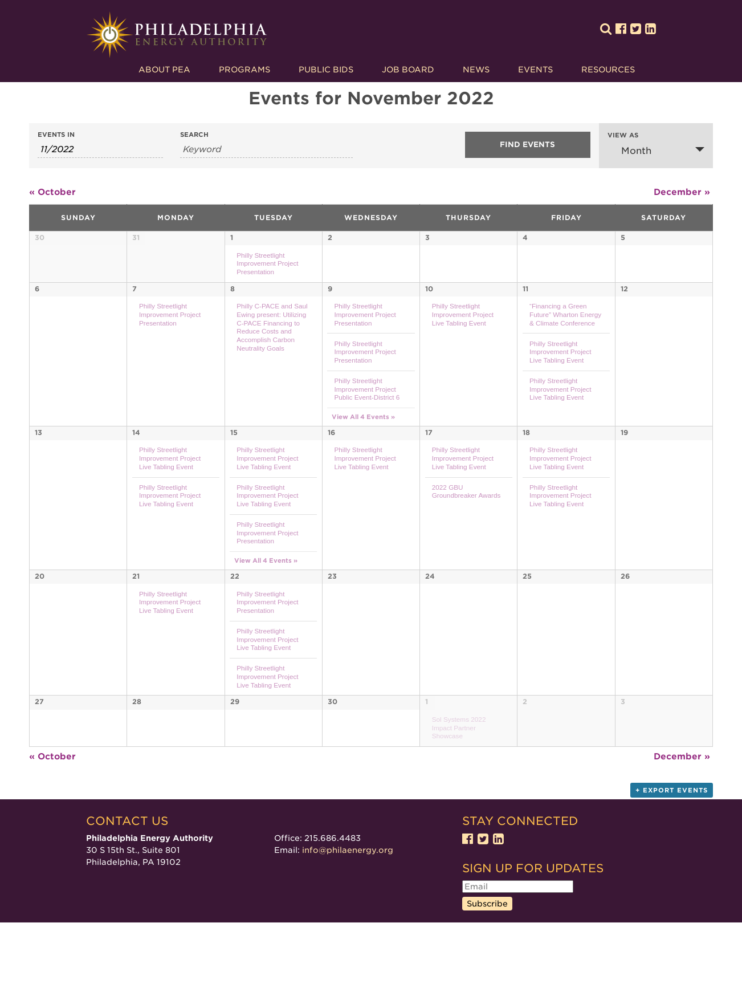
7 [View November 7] (134, 320)
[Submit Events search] (527, 145)
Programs (244, 69)
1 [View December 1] (426, 743)
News (476, 69)
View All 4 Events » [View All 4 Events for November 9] (363, 449)
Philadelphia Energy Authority (176, 35)
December (682, 192)
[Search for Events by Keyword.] (266, 149)
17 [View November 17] (429, 468)
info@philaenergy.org (347, 923)
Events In (56, 135)
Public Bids (326, 69)
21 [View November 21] (136, 615)
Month (629, 150)
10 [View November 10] (429, 320)
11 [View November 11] (525, 320)
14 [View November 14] (136, 468)
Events (535, 69)
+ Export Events (671, 864)
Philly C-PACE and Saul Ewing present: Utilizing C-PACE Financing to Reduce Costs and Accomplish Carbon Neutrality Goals (272, 359)
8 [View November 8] (232, 320)
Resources (608, 69)
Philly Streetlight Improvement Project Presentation (267, 263)
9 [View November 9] (330, 320)
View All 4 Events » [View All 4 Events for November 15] (265, 596)
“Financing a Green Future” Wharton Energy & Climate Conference (565, 346)
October (52, 192)
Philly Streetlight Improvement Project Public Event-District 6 (366, 421)
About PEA (164, 69)
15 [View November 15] (234, 468)
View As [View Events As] (623, 135)
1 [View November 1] (231, 237)
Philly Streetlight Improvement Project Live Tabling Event (463, 346)
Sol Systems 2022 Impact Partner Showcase (459, 770)
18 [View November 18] (526, 468)
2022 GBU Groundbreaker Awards (466, 527)
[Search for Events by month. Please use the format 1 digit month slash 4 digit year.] (100, 149)
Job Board (408, 69)
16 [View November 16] (331, 468)
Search (194, 135)
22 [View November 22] (234, 615)
